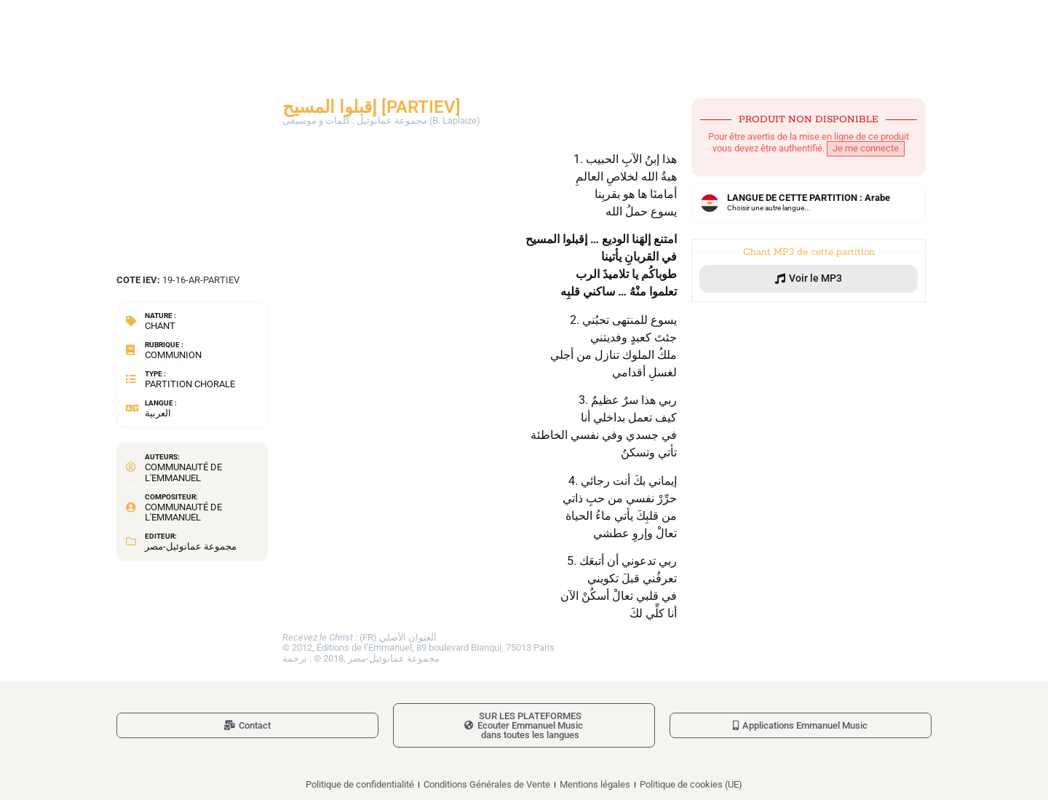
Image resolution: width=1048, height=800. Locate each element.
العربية (158, 413)
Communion (173, 354)
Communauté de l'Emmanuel (183, 472)
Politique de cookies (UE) (691, 784)
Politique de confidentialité (360, 784)
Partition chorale (190, 384)
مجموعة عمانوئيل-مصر (191, 546)
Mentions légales (595, 784)
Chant (160, 325)
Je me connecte (866, 148)
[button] (808, 279)
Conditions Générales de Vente (487, 784)
